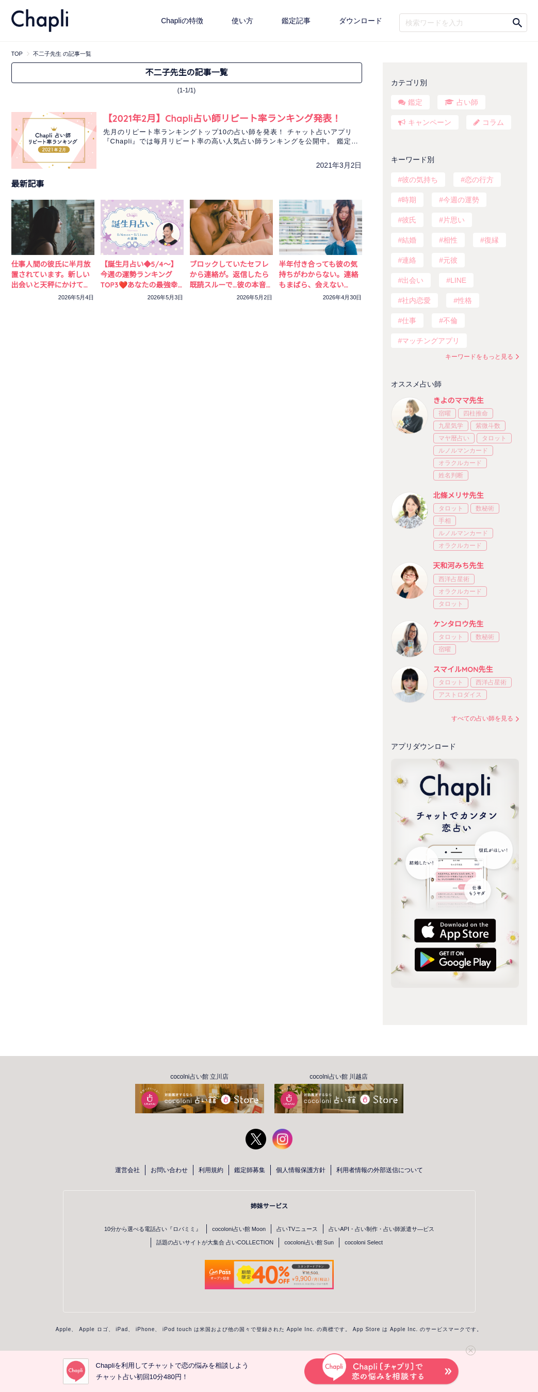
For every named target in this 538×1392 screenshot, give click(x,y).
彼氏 (409, 220)
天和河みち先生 (458, 565)
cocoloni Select (364, 1242)
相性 (450, 240)
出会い (412, 280)
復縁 (491, 240)
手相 (444, 520)
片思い (454, 220)
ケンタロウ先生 (458, 624)
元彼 (450, 260)
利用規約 (211, 1170)
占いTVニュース (297, 1229)
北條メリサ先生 (458, 495)
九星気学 (450, 425)
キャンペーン (429, 122)
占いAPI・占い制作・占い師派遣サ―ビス (381, 1229)
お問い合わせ (169, 1170)
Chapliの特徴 (182, 21)
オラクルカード (460, 463)
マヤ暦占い (453, 438)
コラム (493, 122)
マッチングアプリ (431, 341)
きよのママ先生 (458, 400)
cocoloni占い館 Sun (309, 1242)
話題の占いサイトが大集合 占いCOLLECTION (214, 1242)
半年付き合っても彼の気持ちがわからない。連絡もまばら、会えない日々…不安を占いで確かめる (318, 285)
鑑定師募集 (249, 1170)
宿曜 (444, 413)
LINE (458, 280)
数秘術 (485, 508)
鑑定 (415, 102)
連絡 (409, 260)
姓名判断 (450, 475)
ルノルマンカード (463, 450)
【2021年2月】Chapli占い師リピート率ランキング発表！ (222, 118)
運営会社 (127, 1170)
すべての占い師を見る (482, 718)
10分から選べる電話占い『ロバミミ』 (152, 1229)
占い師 (467, 102)
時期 (409, 200)
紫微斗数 (488, 425)
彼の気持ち (420, 179)
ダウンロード (360, 21)
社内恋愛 (416, 300)
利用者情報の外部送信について (379, 1170)
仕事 (409, 320)
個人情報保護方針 (300, 1170)
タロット (494, 438)
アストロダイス (460, 694)
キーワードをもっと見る (479, 357)
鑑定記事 (296, 21)
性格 (465, 300)
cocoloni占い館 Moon (239, 1229)
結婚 (409, 240)
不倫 (450, 320)
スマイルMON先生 (463, 669)
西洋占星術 (453, 579)
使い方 (242, 21)
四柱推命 (475, 413)
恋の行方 (479, 179)
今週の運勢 (461, 200)
